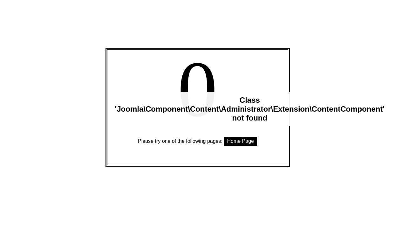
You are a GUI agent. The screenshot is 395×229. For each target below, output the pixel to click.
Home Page (240, 141)
